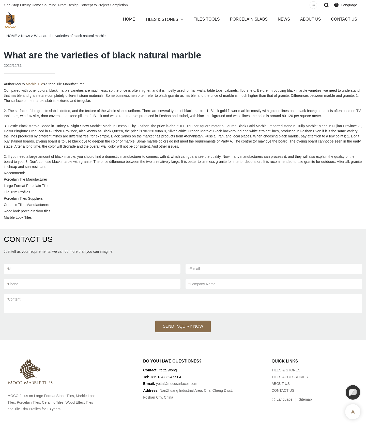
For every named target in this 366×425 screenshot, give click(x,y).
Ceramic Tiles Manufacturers (26, 205)
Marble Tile (34, 84)
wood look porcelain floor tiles (27, 211)
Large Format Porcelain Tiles (26, 186)
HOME (129, 19)
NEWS (284, 19)
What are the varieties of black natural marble (70, 36)
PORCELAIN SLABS (249, 19)
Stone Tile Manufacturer (65, 84)
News (25, 36)
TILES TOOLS (207, 19)
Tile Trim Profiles (17, 192)
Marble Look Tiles (18, 217)
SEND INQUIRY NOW (183, 326)
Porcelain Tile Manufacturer (25, 179)
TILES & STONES (161, 19)
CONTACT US (344, 19)
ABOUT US (310, 19)
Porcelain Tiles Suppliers (23, 198)
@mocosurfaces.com (180, 384)
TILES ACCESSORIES (289, 377)
